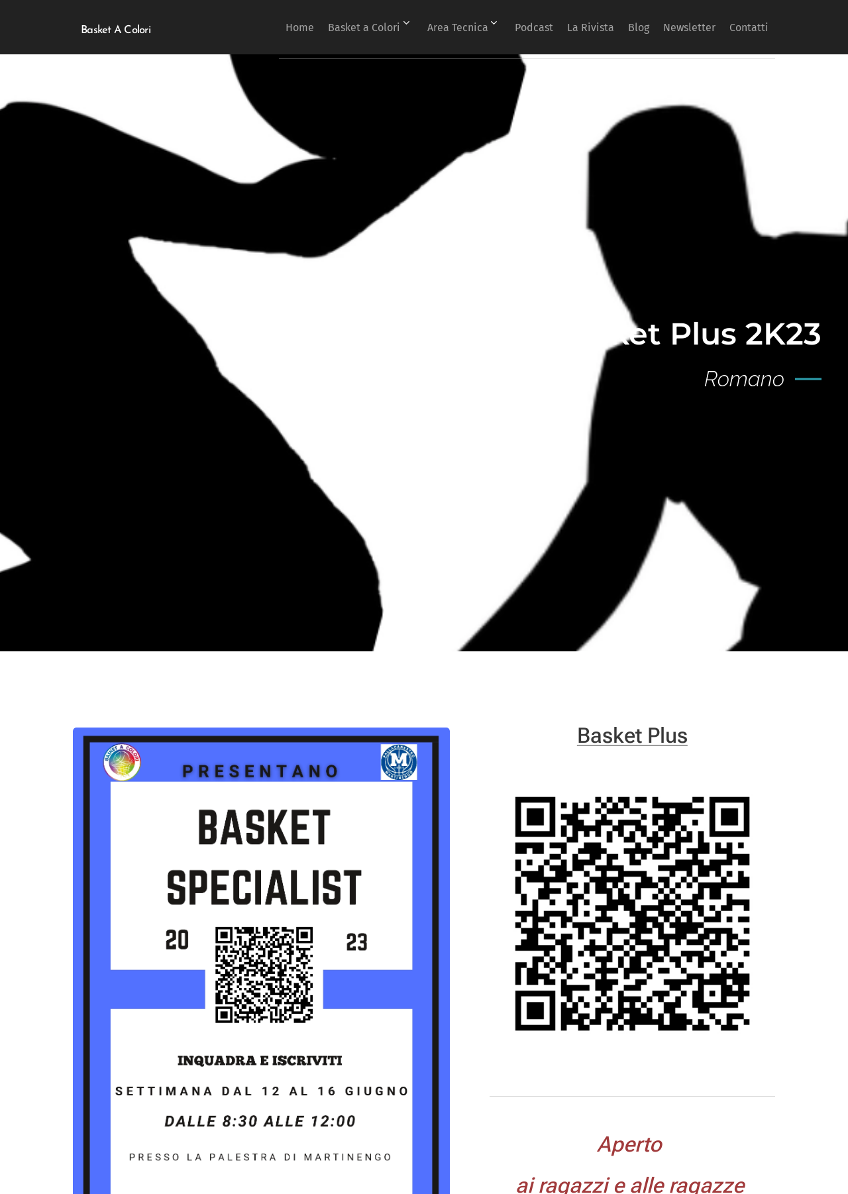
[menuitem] (247, 27)
